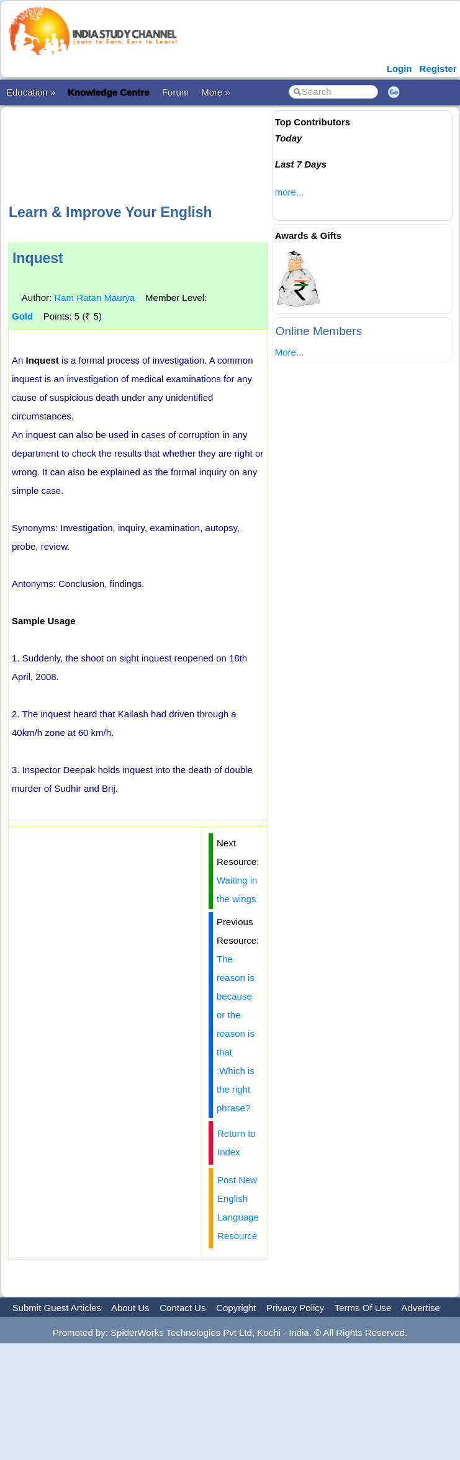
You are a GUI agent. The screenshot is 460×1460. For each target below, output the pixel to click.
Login (399, 68)
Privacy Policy (295, 1307)
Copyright (236, 1307)
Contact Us (182, 1307)
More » (215, 92)
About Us (130, 1307)
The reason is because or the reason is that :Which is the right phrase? (236, 1033)
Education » (30, 92)
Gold (22, 316)
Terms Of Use (363, 1307)
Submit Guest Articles (56, 1307)
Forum (175, 92)
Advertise (420, 1307)
